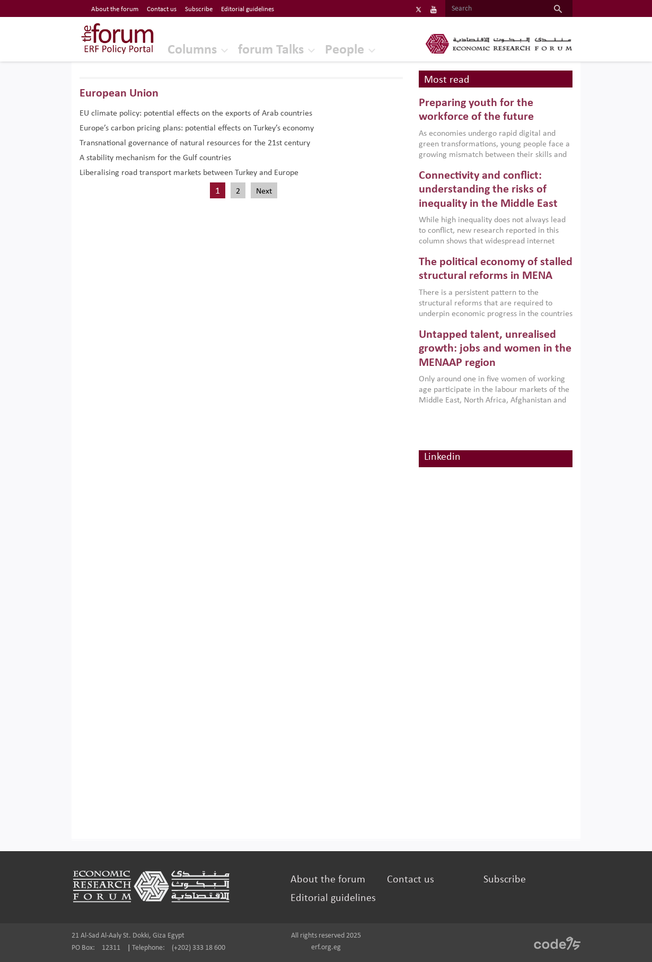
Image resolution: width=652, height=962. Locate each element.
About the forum (327, 879)
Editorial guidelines (333, 898)
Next (264, 191)
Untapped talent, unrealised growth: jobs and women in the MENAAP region (495, 349)
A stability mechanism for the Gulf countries (155, 158)
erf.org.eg (326, 947)
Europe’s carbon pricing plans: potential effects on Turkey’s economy (197, 128)
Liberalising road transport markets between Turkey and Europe (189, 173)
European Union (119, 94)
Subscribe (504, 879)
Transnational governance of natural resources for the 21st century (195, 143)
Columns (192, 50)
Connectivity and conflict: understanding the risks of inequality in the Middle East (488, 190)
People (344, 50)
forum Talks (271, 50)
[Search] (494, 9)
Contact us (410, 879)
